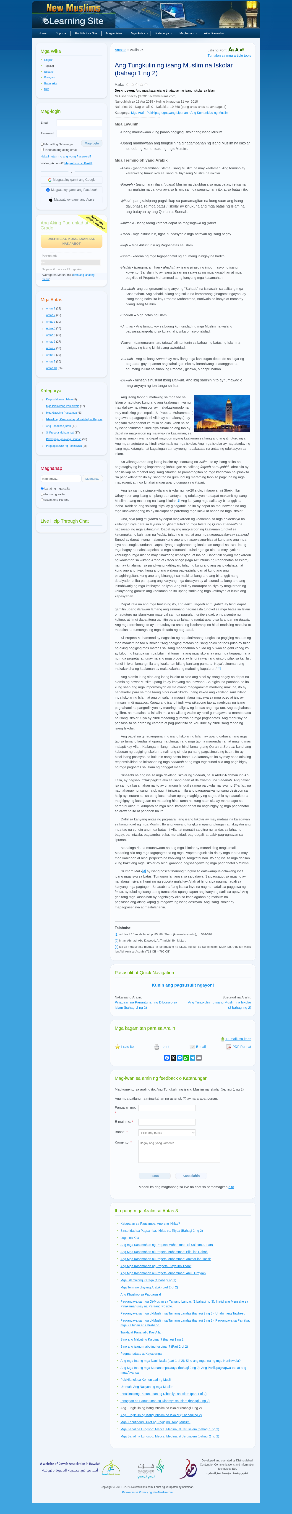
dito (231, 1187)
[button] (42, 309)
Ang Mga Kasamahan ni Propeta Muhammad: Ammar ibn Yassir (165, 1259)
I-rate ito (124, 1046)
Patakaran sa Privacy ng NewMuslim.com (147, 1492)
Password (47, 133)
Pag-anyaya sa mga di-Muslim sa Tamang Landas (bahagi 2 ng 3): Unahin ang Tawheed (182, 1313)
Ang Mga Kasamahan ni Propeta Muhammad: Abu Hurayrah (163, 1273)
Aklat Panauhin (214, 33)
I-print (161, 1046)
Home (43, 33)
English (48, 59)
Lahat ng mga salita (55, 488)
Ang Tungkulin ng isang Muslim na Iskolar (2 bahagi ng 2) (161, 1415)
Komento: (123, 1142)
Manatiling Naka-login (57, 144)
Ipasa (155, 1176)
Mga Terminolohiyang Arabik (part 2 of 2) (149, 1287)
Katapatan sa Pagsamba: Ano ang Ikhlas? (150, 1223)
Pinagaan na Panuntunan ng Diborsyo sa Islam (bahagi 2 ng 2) (165, 1401)
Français (49, 77)
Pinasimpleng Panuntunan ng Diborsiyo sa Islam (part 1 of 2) (163, 1394)
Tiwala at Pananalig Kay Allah (141, 1332)
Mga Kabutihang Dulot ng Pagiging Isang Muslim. (155, 1422)
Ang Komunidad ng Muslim (209, 112)
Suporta (61, 33)
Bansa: (121, 1132)
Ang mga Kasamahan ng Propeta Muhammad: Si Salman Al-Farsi (167, 1245)
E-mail (198, 1046)
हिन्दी (46, 89)
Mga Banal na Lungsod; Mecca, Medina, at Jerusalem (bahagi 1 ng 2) (169, 1429)
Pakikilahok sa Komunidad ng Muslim (146, 1379)
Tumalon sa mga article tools (229, 55)
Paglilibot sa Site (86, 33)
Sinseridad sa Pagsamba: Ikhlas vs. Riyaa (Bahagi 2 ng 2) (161, 1230)
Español (49, 71)
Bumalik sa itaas (235, 1039)
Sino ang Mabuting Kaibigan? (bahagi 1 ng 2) (152, 1339)
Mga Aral (137, 112)
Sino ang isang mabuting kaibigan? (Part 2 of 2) (154, 1346)
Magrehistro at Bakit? (78, 163)
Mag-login (92, 143)
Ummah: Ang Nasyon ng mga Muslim (146, 1387)
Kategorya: (122, 112)
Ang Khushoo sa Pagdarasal (140, 1294)
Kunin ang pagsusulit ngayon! (183, 985)
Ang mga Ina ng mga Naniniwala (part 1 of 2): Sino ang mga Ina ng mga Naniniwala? (180, 1360)
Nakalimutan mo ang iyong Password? (66, 156)
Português (50, 83)
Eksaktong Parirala (55, 499)
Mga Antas (140, 33)
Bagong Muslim (74, 16)
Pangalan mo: (125, 1110)
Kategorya (163, 33)
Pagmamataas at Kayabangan (141, 1353)
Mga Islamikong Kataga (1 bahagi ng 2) (148, 1280)
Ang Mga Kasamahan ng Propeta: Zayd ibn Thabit (155, 1266)
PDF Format (238, 1046)
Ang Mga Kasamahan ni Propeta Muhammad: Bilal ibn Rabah (164, 1252)
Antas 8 (120, 50)
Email (44, 122)
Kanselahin (191, 1176)
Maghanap (188, 33)
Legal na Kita (129, 1238)
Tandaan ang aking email (59, 150)
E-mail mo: (124, 1121)
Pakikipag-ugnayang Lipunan (167, 112)
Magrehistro (114, 33)
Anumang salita (53, 494)
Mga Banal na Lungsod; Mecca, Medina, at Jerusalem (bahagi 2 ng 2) (169, 1436)
